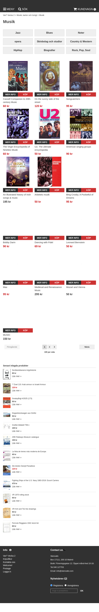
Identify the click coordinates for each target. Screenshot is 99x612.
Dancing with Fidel (44, 251)
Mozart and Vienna (75, 296)
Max (5, 296)
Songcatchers (73, 107)
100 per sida (49, 361)
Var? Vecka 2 (8, 24)
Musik (41, 24)
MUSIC (6, 343)
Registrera (58, 594)
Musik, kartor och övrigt (27, 24)
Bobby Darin (9, 251)
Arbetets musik (42, 203)
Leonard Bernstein (75, 251)
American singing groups (78, 155)
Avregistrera (73, 594)
